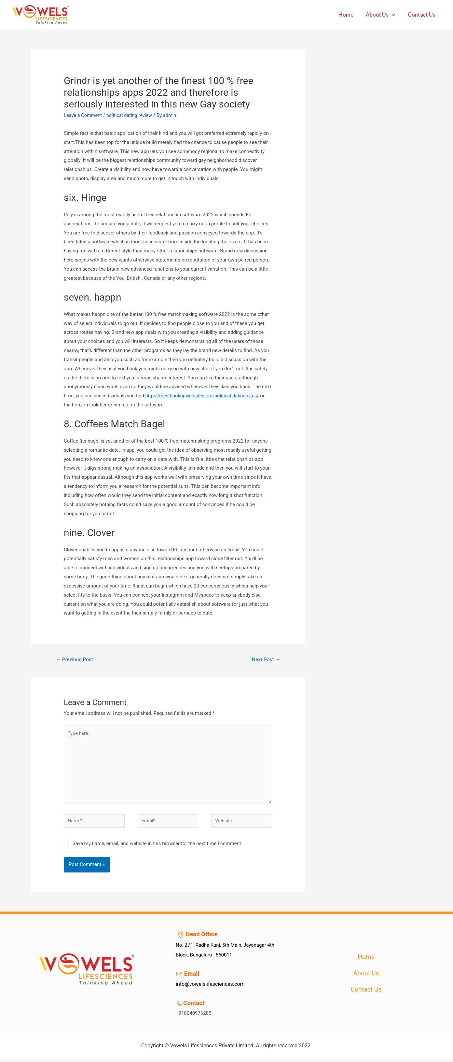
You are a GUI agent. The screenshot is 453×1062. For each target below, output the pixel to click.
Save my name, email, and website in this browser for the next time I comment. (157, 847)
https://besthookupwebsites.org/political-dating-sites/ (204, 396)
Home (349, 14)
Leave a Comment (83, 115)
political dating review (131, 115)
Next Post (265, 660)
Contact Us (422, 14)
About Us (382, 14)
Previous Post (75, 660)
